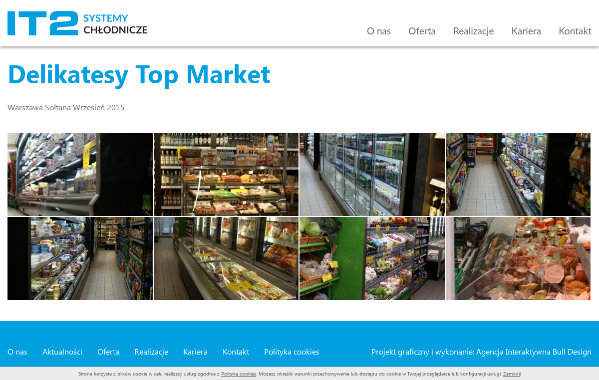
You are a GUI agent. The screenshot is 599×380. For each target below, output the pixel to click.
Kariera (526, 30)
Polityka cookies (291, 351)
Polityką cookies (238, 374)
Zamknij (512, 374)
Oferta (422, 30)
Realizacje (473, 30)
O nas (379, 30)
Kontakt (575, 30)
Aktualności (62, 351)
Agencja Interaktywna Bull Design (534, 351)
